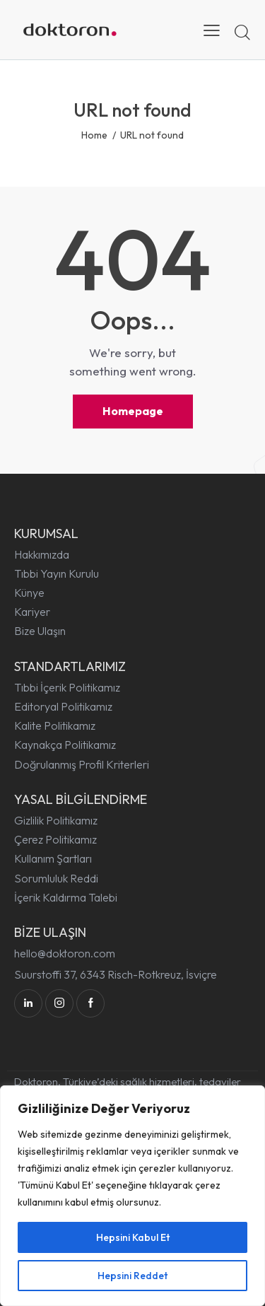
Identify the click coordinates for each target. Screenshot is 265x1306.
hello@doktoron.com (64, 953)
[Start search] (242, 31)
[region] (132, 1195)
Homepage (132, 411)
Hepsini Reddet (132, 1275)
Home (94, 135)
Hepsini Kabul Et (133, 1237)
